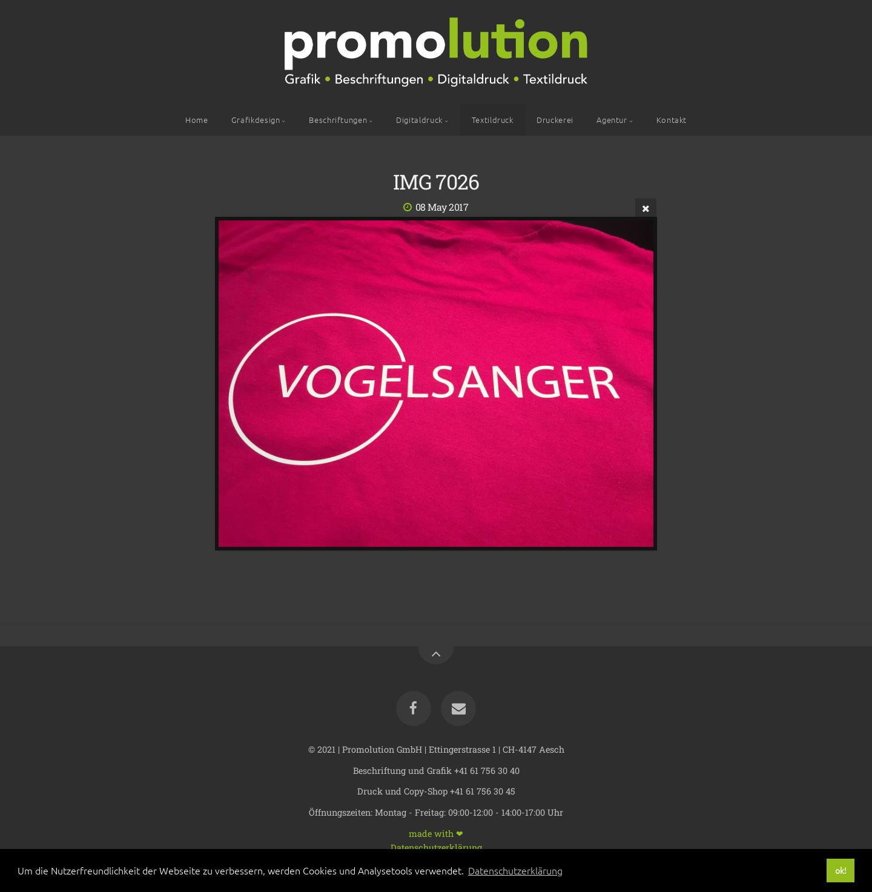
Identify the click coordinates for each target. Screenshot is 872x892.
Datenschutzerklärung (436, 847)
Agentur (611, 119)
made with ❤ (436, 833)
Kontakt (671, 119)
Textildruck (493, 119)
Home (196, 119)
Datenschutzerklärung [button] (515, 870)
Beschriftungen (338, 119)
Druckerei (555, 119)
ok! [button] (841, 870)
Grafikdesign (255, 119)
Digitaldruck (419, 119)
